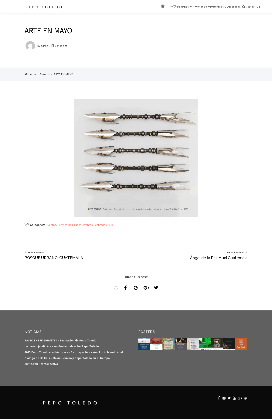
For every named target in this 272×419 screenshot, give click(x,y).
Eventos (45, 74)
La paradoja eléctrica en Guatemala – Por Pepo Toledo (62, 346)
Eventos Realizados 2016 (98, 225)
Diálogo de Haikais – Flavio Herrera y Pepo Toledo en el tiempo (67, 358)
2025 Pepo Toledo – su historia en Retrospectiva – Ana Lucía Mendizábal (74, 352)
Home (32, 74)
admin (44, 45)
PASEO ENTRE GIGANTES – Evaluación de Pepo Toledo (60, 340)
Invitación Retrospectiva (41, 364)
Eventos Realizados (69, 225)
